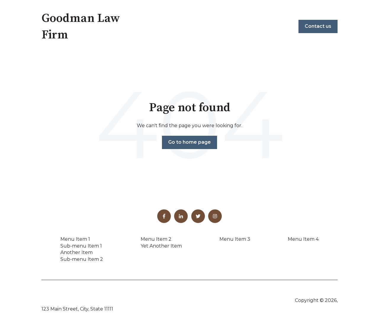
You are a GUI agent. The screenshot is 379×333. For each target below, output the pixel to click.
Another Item (76, 252)
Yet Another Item (161, 246)
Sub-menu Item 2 (81, 259)
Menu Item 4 (303, 239)
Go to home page (189, 142)
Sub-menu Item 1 (81, 246)
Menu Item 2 (156, 239)
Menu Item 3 (234, 239)
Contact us (318, 26)
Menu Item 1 (75, 239)
